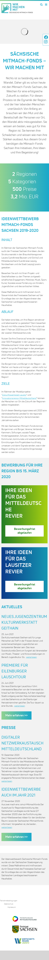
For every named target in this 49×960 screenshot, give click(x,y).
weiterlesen (31, 657)
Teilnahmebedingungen (8, 901)
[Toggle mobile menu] (46, 4)
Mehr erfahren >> (16, 715)
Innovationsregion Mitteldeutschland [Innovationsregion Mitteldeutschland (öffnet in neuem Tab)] (19, 398)
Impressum (12, 907)
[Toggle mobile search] (41, 4)
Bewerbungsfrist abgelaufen (24, 531)
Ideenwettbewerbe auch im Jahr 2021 (21, 792)
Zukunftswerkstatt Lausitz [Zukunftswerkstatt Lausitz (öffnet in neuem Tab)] (14, 395)
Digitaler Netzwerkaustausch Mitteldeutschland (22, 743)
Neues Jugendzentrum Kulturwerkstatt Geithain (24, 622)
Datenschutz (8, 904)
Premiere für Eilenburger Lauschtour (14, 671)
